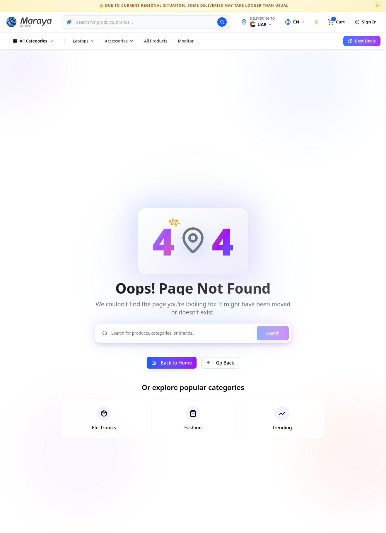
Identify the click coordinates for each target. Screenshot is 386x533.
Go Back (220, 363)
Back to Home (171, 363)
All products (156, 41)
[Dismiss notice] (377, 5)
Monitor (186, 41)
